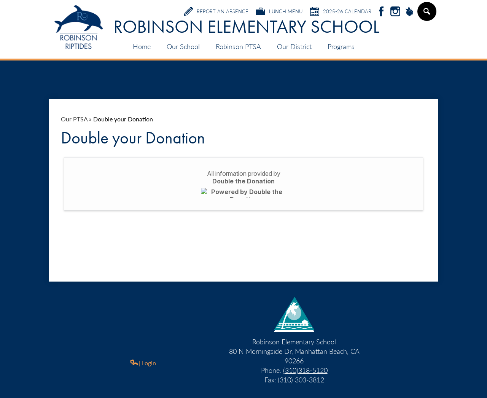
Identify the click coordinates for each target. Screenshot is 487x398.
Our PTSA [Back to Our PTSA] (74, 119)
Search (426, 14)
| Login (143, 362)
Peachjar (409, 12)
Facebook (381, 12)
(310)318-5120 (305, 370)
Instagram (395, 12)
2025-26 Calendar (340, 11)
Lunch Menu (279, 11)
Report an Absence (216, 11)
